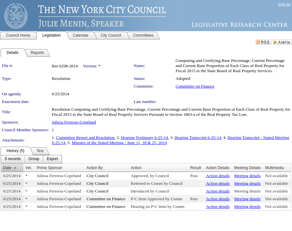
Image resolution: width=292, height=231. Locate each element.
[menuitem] (13, 159)
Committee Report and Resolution (85, 137)
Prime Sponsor (49, 168)
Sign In (284, 4)
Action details (218, 175)
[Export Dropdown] (52, 159)
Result (195, 168)
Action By (95, 168)
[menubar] (31, 159)
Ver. (29, 168)
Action (136, 168)
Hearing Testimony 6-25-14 (144, 137)
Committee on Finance (195, 86)
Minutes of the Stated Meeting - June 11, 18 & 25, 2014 (119, 142)
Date (7, 168)
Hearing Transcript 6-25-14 (197, 137)
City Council (98, 175)
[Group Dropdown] (34, 159)
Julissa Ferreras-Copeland (74, 122)
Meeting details (247, 175)
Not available (276, 175)
